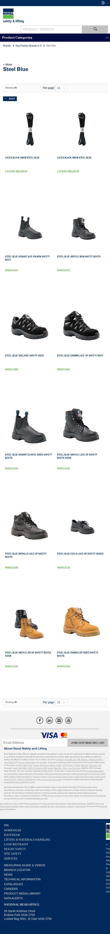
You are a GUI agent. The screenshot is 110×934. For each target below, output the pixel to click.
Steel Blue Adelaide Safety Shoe (24, 355)
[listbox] (61, 88)
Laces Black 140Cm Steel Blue (22, 157)
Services (10, 858)
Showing (11, 87)
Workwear (12, 830)
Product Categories (17, 38)
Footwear (12, 835)
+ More (7, 64)
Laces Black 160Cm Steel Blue (74, 157)
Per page (48, 88)
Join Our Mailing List (88, 743)
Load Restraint (16, 844)
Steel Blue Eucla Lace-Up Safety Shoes (80, 553)
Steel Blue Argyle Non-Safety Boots (79, 256)
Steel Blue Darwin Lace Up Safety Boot (80, 355)
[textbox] (51, 29)
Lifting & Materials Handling (27, 839)
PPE (6, 825)
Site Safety (13, 853)
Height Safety (15, 849)
